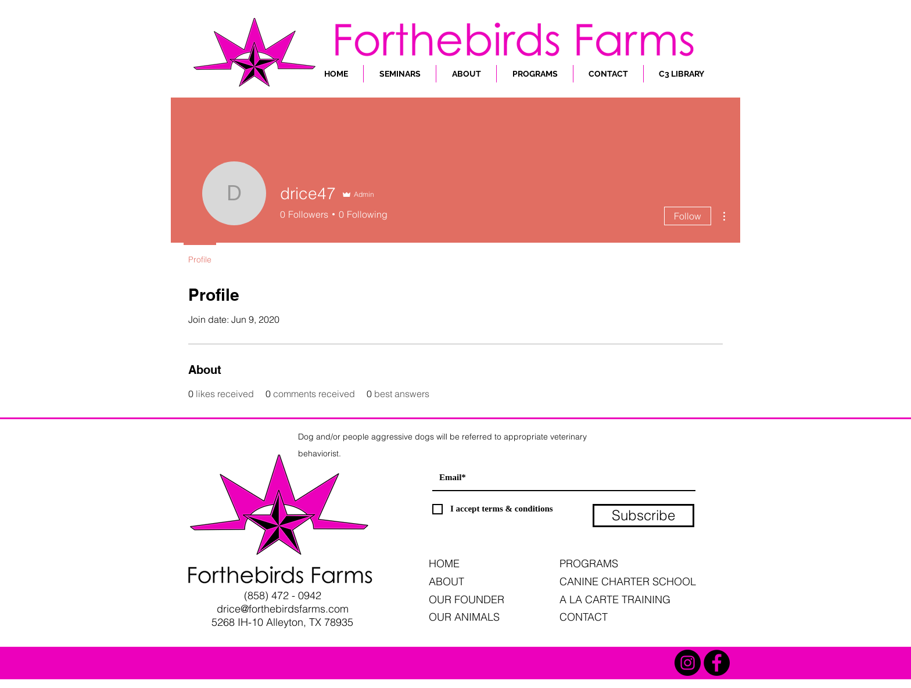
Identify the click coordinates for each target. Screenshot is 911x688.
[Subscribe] (643, 515)
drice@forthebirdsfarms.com (283, 608)
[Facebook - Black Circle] (717, 663)
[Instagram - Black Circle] (688, 663)
